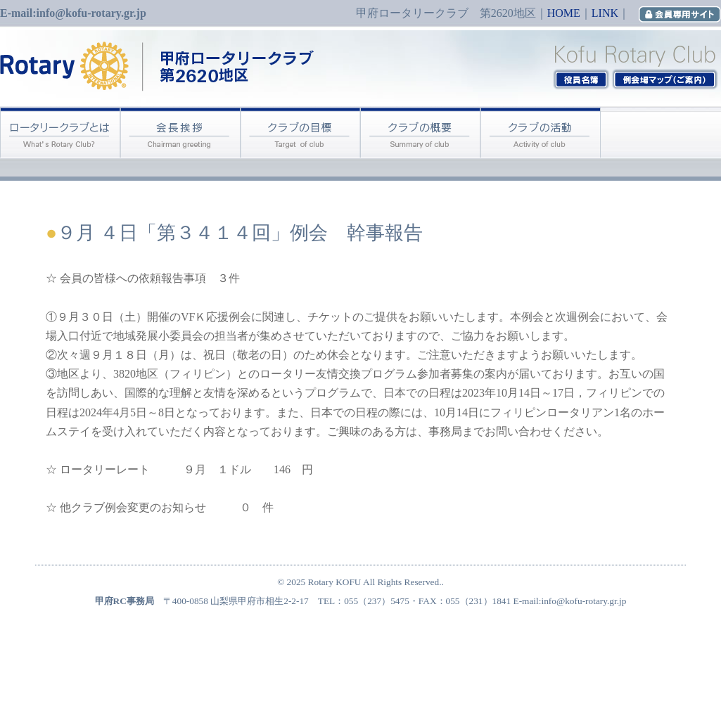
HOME (563, 13)
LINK (605, 13)
